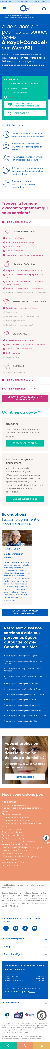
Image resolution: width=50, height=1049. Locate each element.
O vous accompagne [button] (13, 938)
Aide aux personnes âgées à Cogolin (20, 656)
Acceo (32, 991)
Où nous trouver (10, 1002)
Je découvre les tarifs (25, 443)
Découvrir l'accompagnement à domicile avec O (25, 398)
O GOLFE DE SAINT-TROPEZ (22, 83)
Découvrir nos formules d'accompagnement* (25, 612)
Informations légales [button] (12, 954)
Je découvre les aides (25, 499)
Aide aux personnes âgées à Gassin (20, 700)
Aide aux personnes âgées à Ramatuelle (22, 705)
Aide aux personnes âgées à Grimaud (21, 684)
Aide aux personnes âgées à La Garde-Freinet (25, 715)
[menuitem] (8, 1045)
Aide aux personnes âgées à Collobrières (22, 710)
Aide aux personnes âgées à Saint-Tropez (23, 689)
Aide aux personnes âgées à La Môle (20, 721)
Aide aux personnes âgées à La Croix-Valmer (24, 694)
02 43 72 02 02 (11, 906)
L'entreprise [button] (8, 946)
